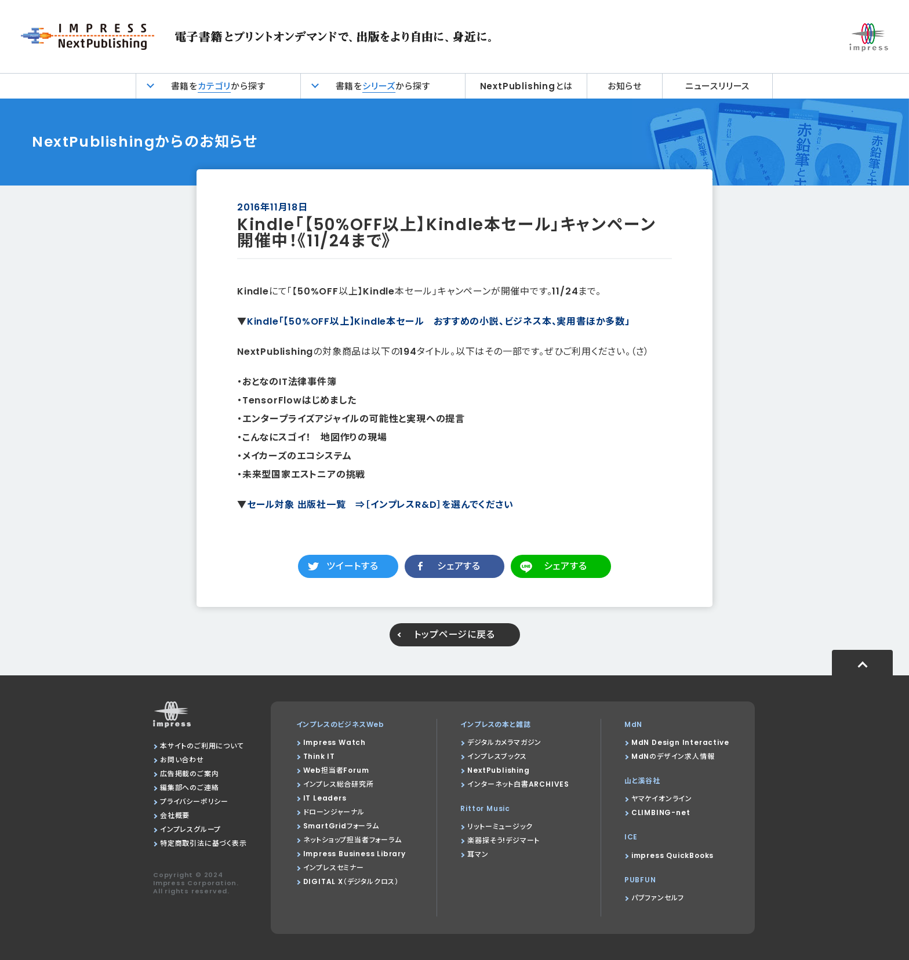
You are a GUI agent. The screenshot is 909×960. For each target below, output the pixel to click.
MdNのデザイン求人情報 (673, 756)
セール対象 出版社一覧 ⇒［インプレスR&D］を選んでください (380, 504)
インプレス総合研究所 (338, 784)
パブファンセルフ (657, 898)
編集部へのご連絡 (189, 787)
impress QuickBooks (672, 855)
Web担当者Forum (336, 770)
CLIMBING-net (660, 812)
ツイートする (352, 566)
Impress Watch (334, 742)
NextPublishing (498, 770)
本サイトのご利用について (202, 746)
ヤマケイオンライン (661, 798)
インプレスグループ (190, 829)
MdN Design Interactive (680, 742)
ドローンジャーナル (334, 812)
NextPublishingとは (526, 86)
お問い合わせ (182, 760)
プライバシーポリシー (194, 801)
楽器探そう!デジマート (503, 840)
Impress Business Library (354, 854)
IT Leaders (325, 798)
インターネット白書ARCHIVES (518, 784)
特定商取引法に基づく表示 (203, 843)
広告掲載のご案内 (189, 774)
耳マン (477, 854)
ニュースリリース (717, 86)
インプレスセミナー (333, 867)
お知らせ (625, 86)
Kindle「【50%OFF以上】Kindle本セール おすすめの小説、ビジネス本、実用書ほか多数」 (438, 321)
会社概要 (175, 815)
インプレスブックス (496, 756)
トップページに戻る (454, 634)
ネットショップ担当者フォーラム (352, 840)
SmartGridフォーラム (341, 826)
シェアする (459, 566)
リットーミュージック (499, 826)
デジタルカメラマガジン (504, 742)
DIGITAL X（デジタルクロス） (351, 881)
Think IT (319, 756)
